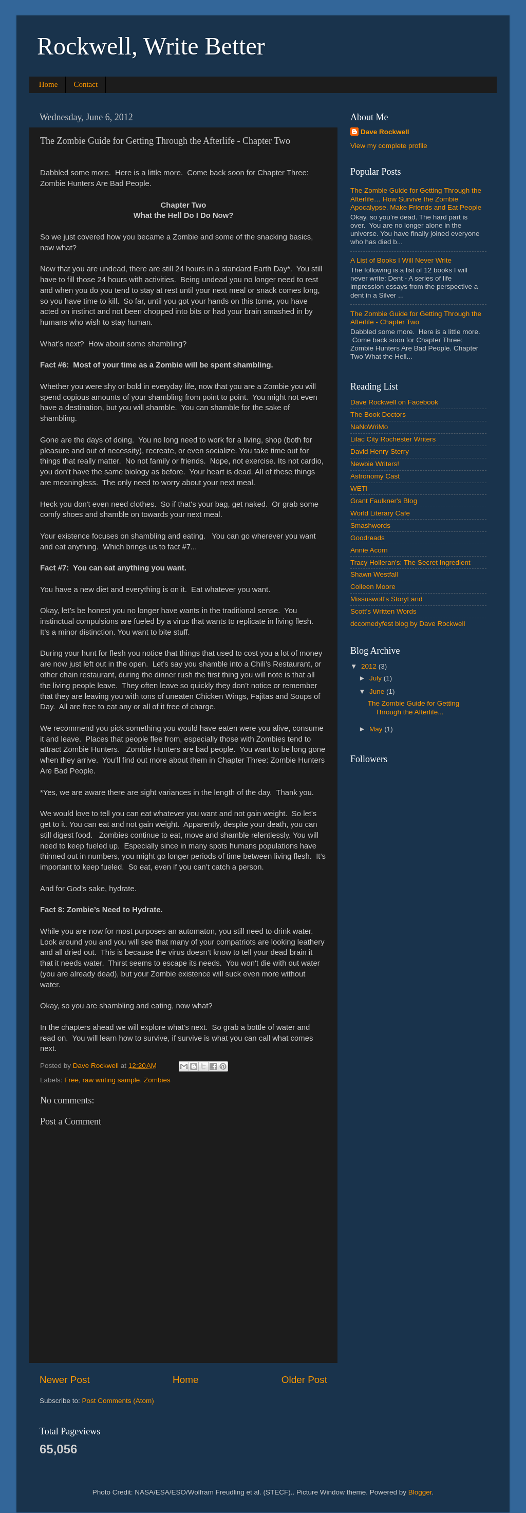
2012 (370, 666)
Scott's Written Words (383, 611)
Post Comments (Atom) (118, 1401)
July (376, 678)
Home (48, 84)
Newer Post (65, 1379)
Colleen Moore (373, 587)
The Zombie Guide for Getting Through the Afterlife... (414, 707)
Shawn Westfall (374, 574)
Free (71, 1080)
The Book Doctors (378, 414)
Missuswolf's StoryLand (386, 599)
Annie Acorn (369, 550)
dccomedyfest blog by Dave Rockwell (407, 624)
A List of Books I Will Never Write (401, 260)
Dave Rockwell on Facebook (394, 402)
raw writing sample (111, 1080)
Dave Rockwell (385, 132)
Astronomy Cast (375, 476)
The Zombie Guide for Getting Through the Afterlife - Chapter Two (415, 318)
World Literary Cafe (380, 513)
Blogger (420, 1492)
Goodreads (367, 538)
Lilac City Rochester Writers (393, 439)
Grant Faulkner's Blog (383, 501)
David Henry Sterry (379, 451)
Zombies (157, 1080)
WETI (359, 488)
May (376, 729)
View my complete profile (388, 146)
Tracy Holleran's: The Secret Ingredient (410, 562)
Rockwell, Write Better (151, 46)
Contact (85, 84)
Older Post (304, 1379)
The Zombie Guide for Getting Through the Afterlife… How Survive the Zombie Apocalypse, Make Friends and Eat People (415, 199)
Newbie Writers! (374, 464)
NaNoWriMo (369, 427)
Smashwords (370, 525)
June (377, 691)
